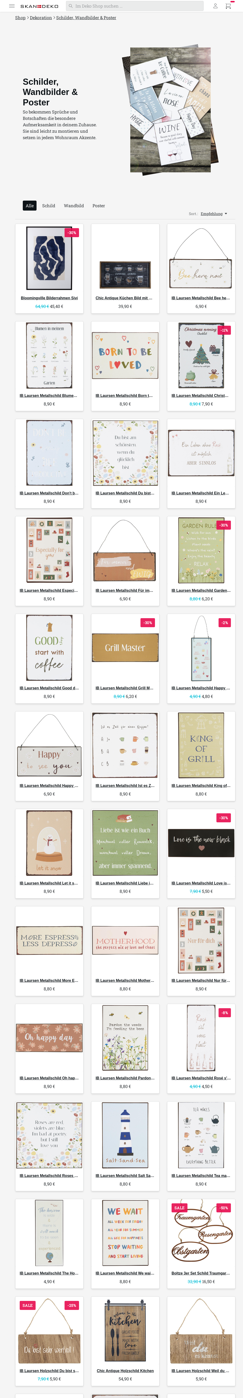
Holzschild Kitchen (125, 1371)
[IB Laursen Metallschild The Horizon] (49, 1233)
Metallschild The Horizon (52, 1273)
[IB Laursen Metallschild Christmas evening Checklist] (201, 355)
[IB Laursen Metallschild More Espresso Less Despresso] (49, 940)
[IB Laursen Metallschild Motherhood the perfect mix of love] (125, 940)
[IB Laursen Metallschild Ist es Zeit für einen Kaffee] (125, 745)
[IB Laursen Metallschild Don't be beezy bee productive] (49, 453)
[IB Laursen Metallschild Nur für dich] (201, 940)
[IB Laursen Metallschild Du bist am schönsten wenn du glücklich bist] (125, 453)
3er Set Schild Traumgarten (202, 1273)
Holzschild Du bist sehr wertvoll (58, 1371)
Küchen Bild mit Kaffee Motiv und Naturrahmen (149, 298)
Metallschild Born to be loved (131, 396)
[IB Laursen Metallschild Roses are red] (49, 1135)
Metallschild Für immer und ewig (134, 590)
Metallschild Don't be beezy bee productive (68, 493)
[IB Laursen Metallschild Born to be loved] (125, 355)
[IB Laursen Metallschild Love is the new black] (201, 843)
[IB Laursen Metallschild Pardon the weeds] (125, 1038)
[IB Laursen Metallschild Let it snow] (49, 843)
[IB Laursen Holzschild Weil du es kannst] (201, 1331)
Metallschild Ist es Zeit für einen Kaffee (140, 786)
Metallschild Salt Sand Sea (129, 1176)
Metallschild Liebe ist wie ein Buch (136, 883)
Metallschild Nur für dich (203, 981)
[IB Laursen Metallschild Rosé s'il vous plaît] (201, 1038)
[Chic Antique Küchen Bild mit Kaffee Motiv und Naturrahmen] (125, 258)
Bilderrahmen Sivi (49, 298)
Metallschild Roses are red (53, 1176)
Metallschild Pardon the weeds (133, 1078)
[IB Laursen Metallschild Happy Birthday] (201, 648)
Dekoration (41, 17)
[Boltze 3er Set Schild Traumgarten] (201, 1233)
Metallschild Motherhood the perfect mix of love (148, 981)
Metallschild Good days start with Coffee (66, 688)
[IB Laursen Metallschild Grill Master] (125, 648)
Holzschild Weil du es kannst (207, 1371)
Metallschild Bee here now (205, 298)
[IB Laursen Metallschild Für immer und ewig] (125, 550)
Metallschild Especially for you (57, 590)
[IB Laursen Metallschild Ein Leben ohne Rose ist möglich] (201, 453)
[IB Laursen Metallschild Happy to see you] (49, 745)
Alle (30, 205)
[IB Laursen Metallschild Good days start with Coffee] (49, 648)
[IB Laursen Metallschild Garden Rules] (201, 550)
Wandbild (74, 205)
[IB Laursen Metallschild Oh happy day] (49, 1038)
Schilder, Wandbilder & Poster (86, 17)
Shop (20, 17)
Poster (99, 205)
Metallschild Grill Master (127, 688)
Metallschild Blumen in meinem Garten (64, 396)
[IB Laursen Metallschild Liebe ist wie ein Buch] (125, 843)
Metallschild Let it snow (51, 883)
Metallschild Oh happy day (53, 1078)
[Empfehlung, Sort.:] (214, 213)
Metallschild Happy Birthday (207, 688)
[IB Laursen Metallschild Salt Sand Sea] (125, 1135)
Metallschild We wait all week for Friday (140, 1273)
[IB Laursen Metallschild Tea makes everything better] (201, 1135)
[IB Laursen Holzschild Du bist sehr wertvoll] (49, 1331)
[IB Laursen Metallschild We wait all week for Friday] (125, 1233)
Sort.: (193, 213)
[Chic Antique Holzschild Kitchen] (125, 1331)
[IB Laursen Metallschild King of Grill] (201, 745)
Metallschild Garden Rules (205, 590)
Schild (48, 205)
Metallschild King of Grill (203, 786)
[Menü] (12, 6)
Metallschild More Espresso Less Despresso (69, 981)
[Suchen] (135, 6)
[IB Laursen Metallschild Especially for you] (49, 550)
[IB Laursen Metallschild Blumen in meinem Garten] (49, 355)
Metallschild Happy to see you (56, 786)
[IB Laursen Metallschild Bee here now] (201, 258)
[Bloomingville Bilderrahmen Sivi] (49, 258)
